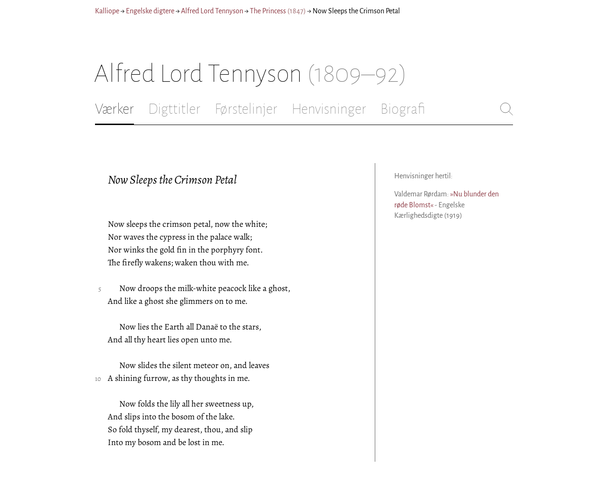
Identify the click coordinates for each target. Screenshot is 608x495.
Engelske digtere (150, 11)
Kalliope (107, 11)
